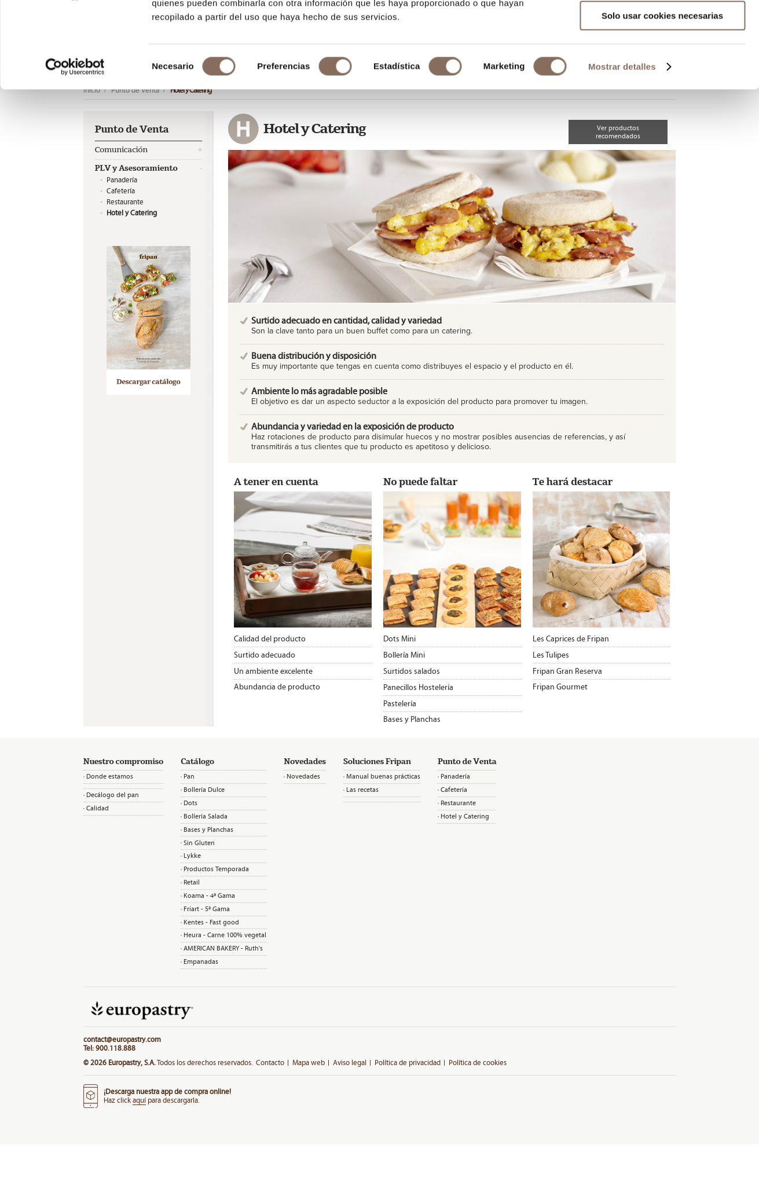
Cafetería (121, 190)
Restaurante (125, 201)
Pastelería (399, 704)
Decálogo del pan (112, 795)
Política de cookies (478, 1062)
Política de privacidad (408, 1062)
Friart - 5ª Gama (207, 909)
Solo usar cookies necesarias (662, 96)
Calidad (97, 808)
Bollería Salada (206, 816)
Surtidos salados (411, 671)
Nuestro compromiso (123, 762)
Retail (192, 882)
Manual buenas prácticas (383, 776)
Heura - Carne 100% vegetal (225, 935)
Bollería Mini (404, 655)
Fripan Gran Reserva (567, 671)
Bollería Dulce (204, 790)
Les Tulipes (551, 655)
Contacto (270, 1062)
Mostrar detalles (622, 147)
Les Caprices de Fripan (571, 639)
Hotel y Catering (465, 816)
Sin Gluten (199, 843)
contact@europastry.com (122, 1039)
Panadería (122, 179)
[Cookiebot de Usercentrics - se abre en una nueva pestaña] (75, 147)
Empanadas (201, 961)
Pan (189, 776)
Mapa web (308, 1062)
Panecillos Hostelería (418, 687)
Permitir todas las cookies (662, 29)
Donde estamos (109, 776)
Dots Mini (399, 639)
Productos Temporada (216, 869)
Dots (190, 803)
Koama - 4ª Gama (209, 895)
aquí (139, 1100)
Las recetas (362, 790)
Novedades (303, 776)
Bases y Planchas (412, 719)
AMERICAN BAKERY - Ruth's (223, 948)
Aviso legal (349, 1062)
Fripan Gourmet (560, 687)
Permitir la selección (662, 63)
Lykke (192, 856)
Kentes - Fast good (211, 922)
